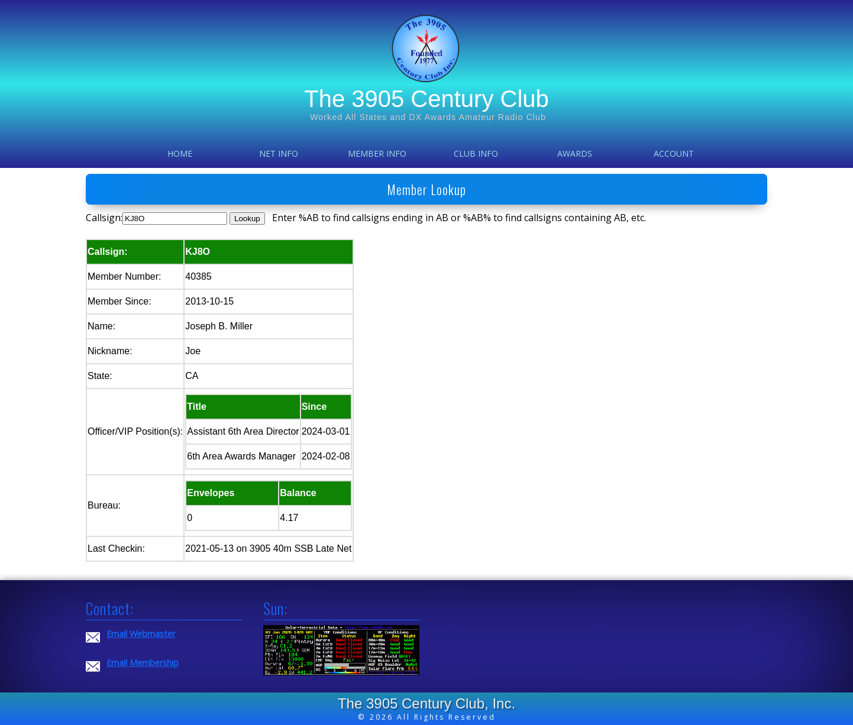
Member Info (377, 153)
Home (179, 153)
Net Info (278, 153)
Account (674, 153)
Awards (574, 153)
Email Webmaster (140, 633)
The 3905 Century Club (426, 99)
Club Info (476, 153)
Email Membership (142, 662)
